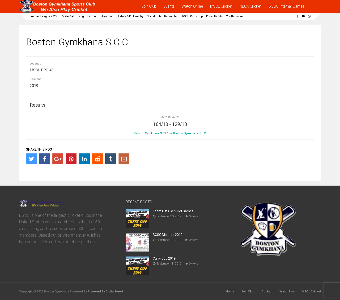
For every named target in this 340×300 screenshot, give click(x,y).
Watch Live (287, 291)
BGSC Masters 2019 (168, 235)
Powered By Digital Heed (105, 291)
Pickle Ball (67, 16)
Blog (81, 16)
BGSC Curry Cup (192, 16)
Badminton (171, 16)
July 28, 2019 (170, 116)
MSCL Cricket (221, 6)
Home (230, 291)
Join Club (148, 6)
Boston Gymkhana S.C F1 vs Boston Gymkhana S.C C (170, 133)
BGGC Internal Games (286, 6)
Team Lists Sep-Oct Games (173, 211)
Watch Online (192, 6)
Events (168, 6)
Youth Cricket (235, 16)
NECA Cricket (250, 6)
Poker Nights (214, 16)
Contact (92, 16)
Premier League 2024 (43, 16)
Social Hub (154, 16)
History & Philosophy (130, 16)
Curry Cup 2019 (164, 258)
